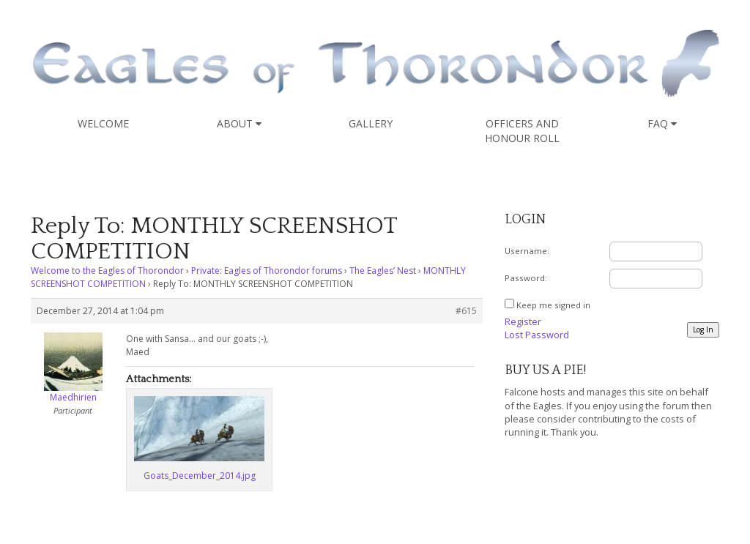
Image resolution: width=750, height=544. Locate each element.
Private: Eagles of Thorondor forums (266, 270)
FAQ (662, 123)
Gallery (371, 123)
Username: (527, 250)
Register (523, 321)
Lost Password (537, 334)
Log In (703, 329)
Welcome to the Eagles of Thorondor (107, 270)
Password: (526, 277)
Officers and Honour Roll (522, 130)
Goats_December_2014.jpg (200, 475)
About (239, 123)
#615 (466, 311)
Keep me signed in (553, 304)
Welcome (103, 123)
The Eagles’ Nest (382, 270)
